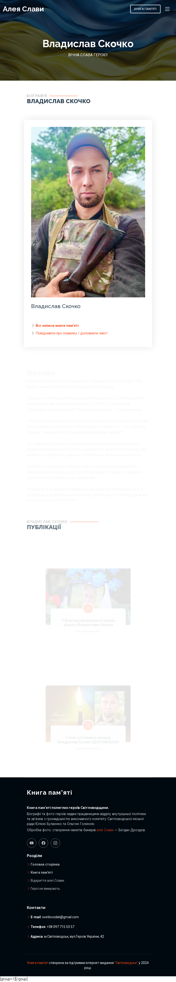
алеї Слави (105, 830)
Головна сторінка (45, 864)
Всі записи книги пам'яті (57, 327)
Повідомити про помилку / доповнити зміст (72, 335)
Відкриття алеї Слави (47, 880)
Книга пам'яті (145, 9)
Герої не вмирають (45, 888)
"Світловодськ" (126, 963)
